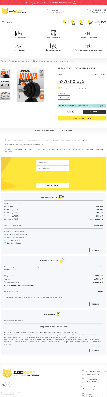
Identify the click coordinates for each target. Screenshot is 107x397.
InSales (11, 394)
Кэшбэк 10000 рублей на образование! (54, 3)
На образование (73, 106)
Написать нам (91, 381)
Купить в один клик (82, 118)
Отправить (52, 186)
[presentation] (53, 177)
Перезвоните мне (98, 12)
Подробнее (96, 250)
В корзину (94, 112)
